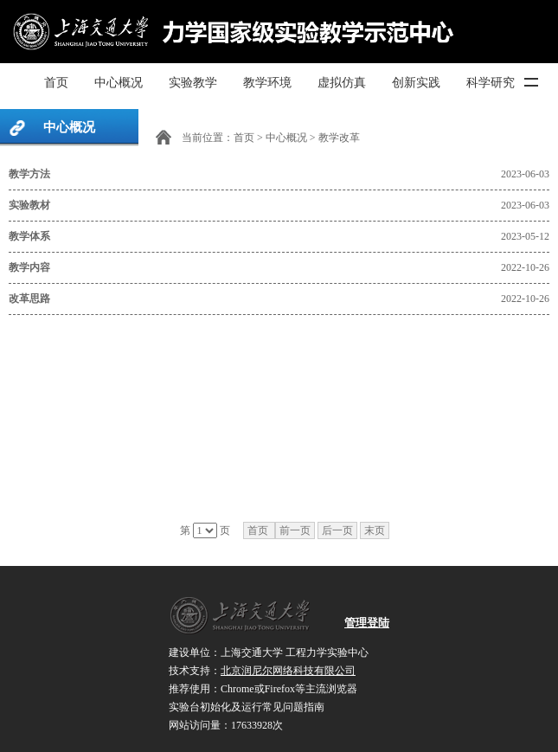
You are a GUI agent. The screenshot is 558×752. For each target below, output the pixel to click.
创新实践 (416, 82)
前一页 (295, 530)
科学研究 (490, 82)
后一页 (337, 530)
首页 (56, 82)
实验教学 (193, 82)
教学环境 (267, 82)
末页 (374, 530)
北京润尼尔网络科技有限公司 (288, 671)
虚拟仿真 (341, 82)
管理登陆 (366, 622)
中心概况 (118, 82)
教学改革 (339, 138)
